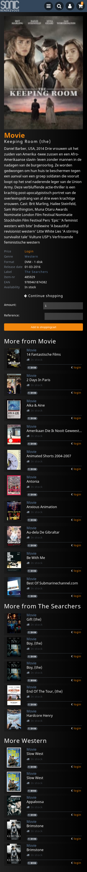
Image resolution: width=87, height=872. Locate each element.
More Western (25, 740)
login (77, 367)
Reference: (12, 315)
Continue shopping (43, 295)
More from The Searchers (42, 606)
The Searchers (36, 272)
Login (29, 251)
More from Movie (30, 341)
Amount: (10, 305)
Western (31, 256)
